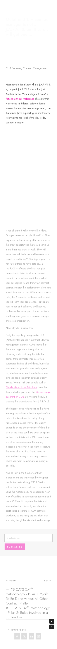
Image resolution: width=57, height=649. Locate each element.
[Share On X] (24, 638)
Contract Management (35, 68)
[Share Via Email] (38, 638)
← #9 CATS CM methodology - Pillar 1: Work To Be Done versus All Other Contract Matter (27, 601)
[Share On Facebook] (17, 638)
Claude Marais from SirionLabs (21, 445)
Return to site (21, 6)
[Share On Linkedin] (31, 638)
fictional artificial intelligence (20, 115)
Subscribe (14, 549)
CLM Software (13, 68)
